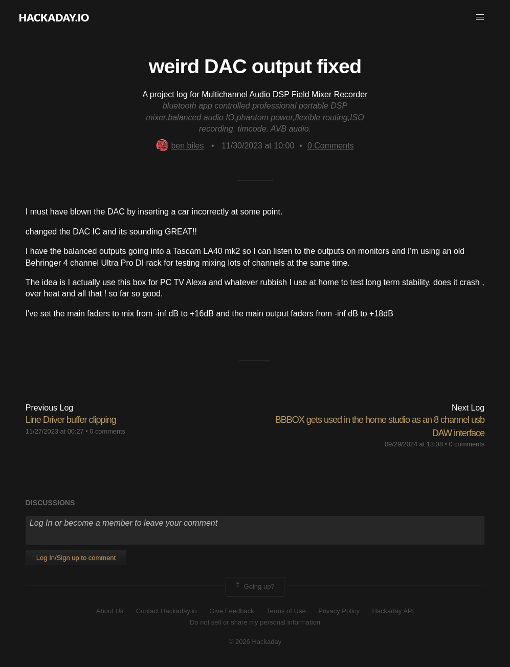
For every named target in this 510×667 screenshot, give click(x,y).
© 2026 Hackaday (255, 642)
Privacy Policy (339, 611)
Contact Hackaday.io (166, 611)
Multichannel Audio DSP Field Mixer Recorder (284, 94)
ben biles (180, 145)
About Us (109, 611)
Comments (330, 145)
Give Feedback (231, 611)
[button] (479, 17)
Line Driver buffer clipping (71, 420)
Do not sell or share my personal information (255, 622)
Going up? (254, 586)
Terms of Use (286, 611)
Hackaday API (393, 611)
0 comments (107, 431)
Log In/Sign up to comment (76, 558)
